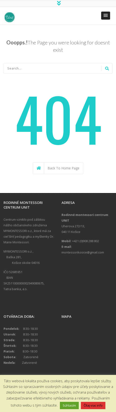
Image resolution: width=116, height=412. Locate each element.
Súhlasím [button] (69, 405)
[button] (105, 16)
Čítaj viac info (93, 405)
